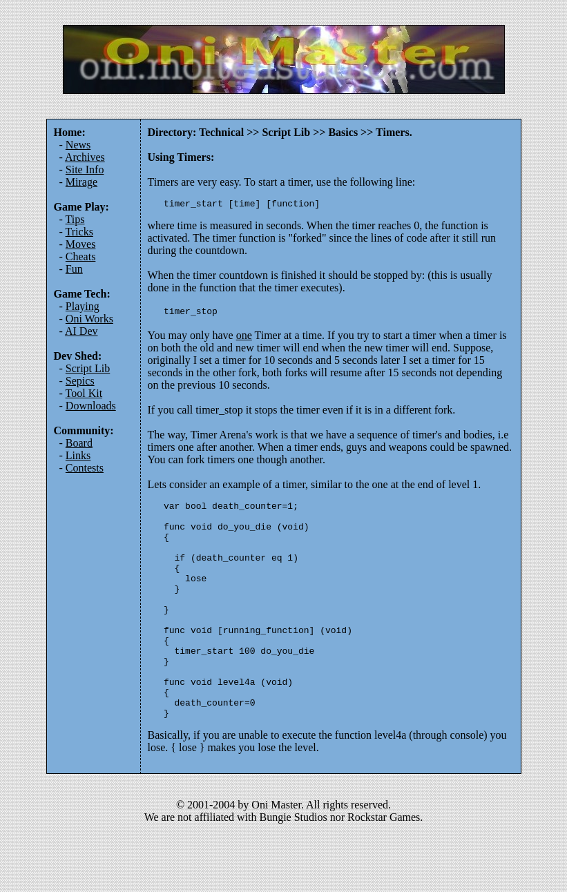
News (78, 145)
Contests (85, 468)
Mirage (81, 182)
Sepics (80, 381)
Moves (81, 244)
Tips (75, 219)
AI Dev (81, 331)
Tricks (79, 231)
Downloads (91, 405)
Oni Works (89, 318)
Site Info (85, 169)
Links (78, 455)
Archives (85, 157)
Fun (74, 269)
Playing (82, 306)
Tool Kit (84, 393)
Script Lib (88, 368)
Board (79, 443)
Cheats (81, 256)
